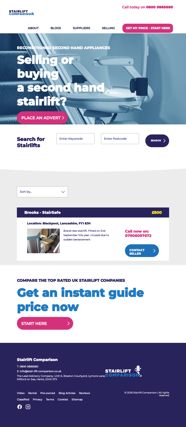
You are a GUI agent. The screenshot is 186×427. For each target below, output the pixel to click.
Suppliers (81, 28)
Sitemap (77, 399)
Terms (50, 399)
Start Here (34, 323)
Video (21, 393)
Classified (23, 399)
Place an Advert (40, 117)
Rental (32, 393)
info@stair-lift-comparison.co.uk (40, 371)
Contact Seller (136, 251)
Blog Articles (67, 393)
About (33, 28)
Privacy (37, 399)
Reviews (84, 393)
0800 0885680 (159, 7)
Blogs (55, 28)
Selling (108, 28)
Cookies (63, 399)
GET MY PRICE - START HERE (148, 28)
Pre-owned (47, 393)
